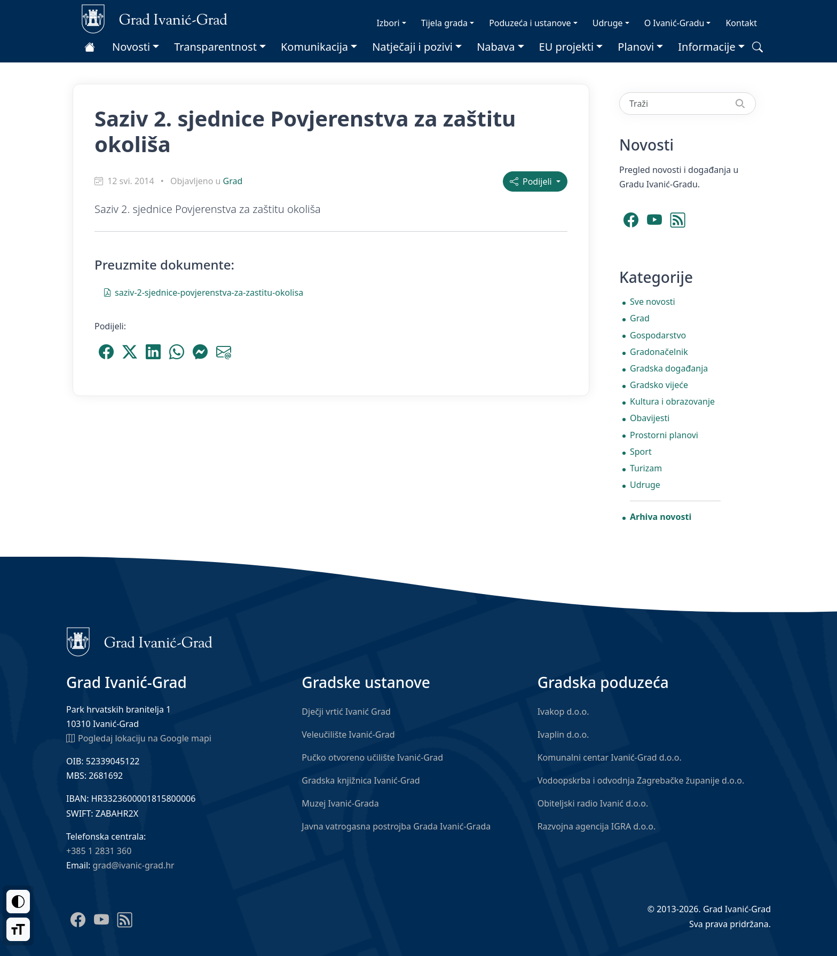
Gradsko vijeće (659, 385)
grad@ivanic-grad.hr (134, 865)
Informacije (707, 46)
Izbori (387, 23)
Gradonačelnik (659, 352)
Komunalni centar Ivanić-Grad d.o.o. (610, 757)
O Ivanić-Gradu (674, 23)
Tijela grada (444, 23)
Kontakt (741, 23)
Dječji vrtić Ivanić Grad (346, 711)
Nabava (496, 46)
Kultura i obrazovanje (672, 401)
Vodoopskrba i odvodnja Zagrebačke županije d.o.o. (641, 780)
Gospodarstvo (658, 335)
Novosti (131, 46)
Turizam (646, 468)
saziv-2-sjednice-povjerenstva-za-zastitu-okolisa (203, 292)
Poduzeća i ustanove (530, 23)
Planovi (636, 46)
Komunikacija (314, 46)
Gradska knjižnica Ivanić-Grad (361, 780)
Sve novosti (652, 301)
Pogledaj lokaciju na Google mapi (138, 737)
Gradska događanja (669, 368)
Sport (641, 451)
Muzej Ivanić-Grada (340, 803)
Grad (233, 181)
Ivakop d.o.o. (563, 711)
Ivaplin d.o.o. (563, 734)
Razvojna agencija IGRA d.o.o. (597, 826)
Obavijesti (649, 418)
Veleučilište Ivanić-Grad (348, 734)
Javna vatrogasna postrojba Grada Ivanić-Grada (396, 826)
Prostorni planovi (664, 435)
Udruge (608, 23)
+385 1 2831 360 (98, 851)
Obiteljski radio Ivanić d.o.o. (593, 803)
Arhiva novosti (660, 517)
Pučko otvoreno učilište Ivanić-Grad (372, 757)
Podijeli (532, 181)
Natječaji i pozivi (412, 46)
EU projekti (566, 46)
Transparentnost (215, 46)
